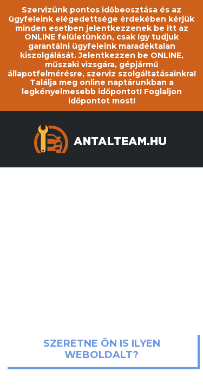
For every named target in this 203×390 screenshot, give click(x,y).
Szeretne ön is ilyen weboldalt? (101, 349)
